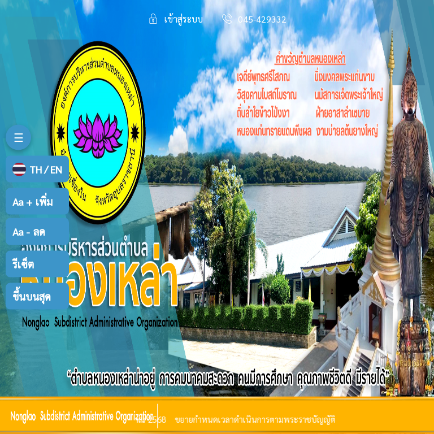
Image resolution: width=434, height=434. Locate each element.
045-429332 (262, 19)
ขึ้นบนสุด (31, 295)
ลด (28, 231)
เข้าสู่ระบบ (183, 19)
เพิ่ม (32, 201)
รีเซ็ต (23, 263)
